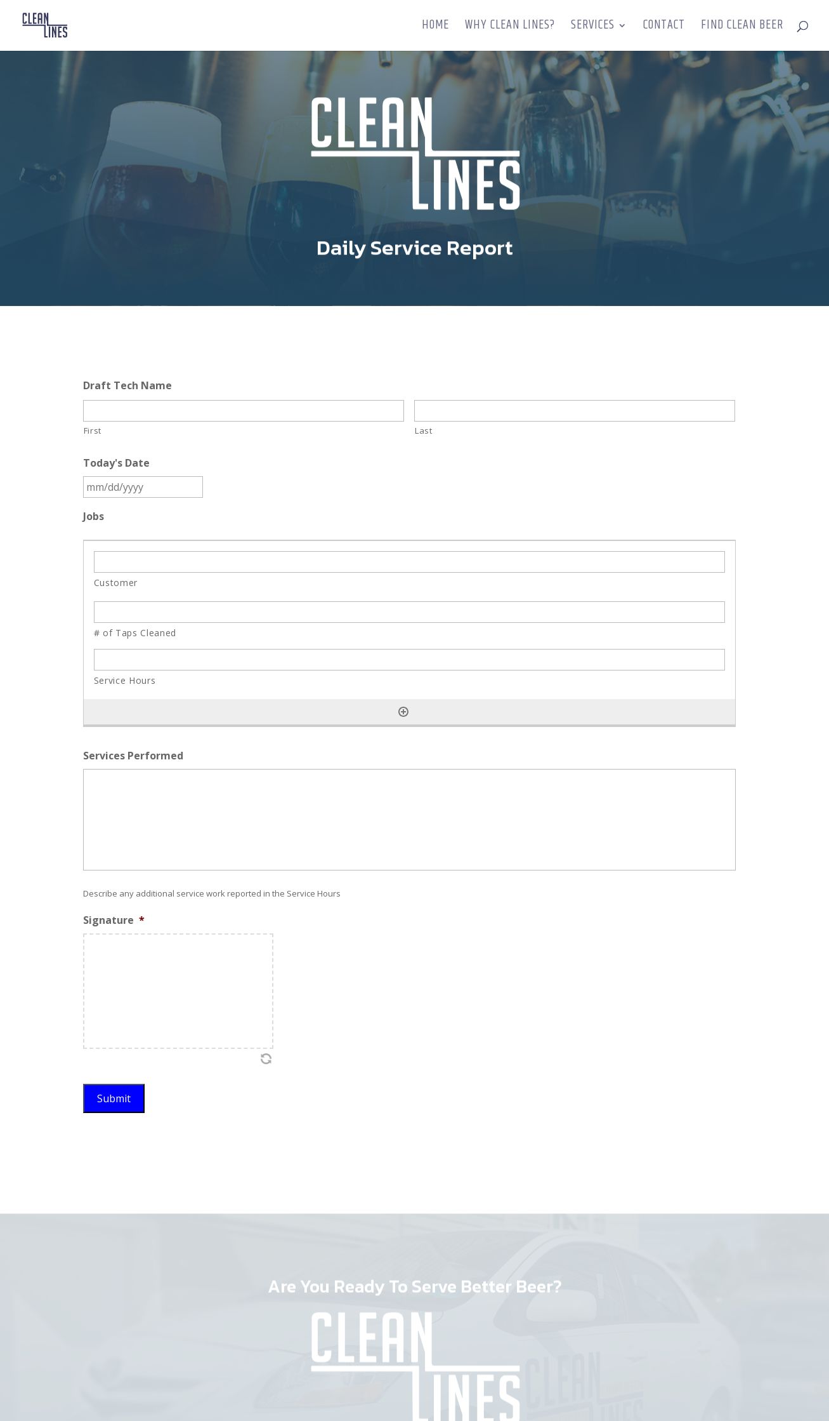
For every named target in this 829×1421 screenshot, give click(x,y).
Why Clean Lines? (510, 28)
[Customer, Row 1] (410, 562)
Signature (114, 920)
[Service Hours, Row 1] (410, 659)
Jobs (93, 516)
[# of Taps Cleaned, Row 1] (410, 612)
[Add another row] (403, 712)
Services (593, 28)
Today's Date (116, 463)
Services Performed (133, 756)
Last (424, 430)
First (92, 430)
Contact (664, 28)
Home (435, 28)
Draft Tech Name (127, 385)
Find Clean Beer (742, 28)
